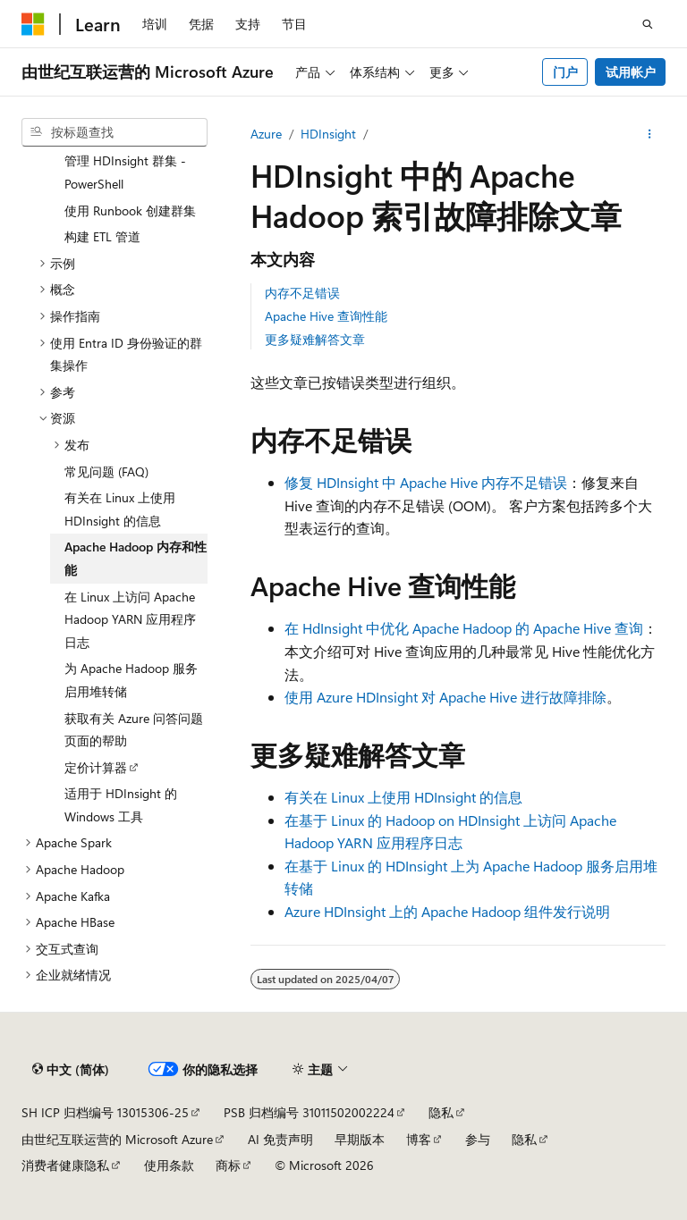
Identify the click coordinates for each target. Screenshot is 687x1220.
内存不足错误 (302, 292)
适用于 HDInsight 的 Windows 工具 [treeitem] (120, 805)
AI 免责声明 (280, 1139)
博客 (418, 1139)
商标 (228, 1165)
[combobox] (114, 132)
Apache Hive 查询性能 (326, 315)
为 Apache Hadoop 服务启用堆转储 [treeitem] (131, 680)
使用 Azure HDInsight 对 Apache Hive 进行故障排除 (445, 696)
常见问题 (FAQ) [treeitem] (106, 471)
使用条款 (169, 1165)
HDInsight (328, 133)
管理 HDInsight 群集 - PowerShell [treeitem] (125, 172)
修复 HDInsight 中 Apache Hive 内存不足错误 (425, 482)
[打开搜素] (648, 24)
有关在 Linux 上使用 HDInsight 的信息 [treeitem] (119, 509)
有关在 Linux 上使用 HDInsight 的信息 (403, 796)
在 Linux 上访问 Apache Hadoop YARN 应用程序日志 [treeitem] (130, 619)
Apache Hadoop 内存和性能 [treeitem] (135, 558)
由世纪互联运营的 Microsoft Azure (117, 1139)
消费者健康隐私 (65, 1165)
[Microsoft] (33, 24)
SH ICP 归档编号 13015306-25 (105, 1112)
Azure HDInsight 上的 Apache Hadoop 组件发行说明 (447, 911)
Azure (266, 133)
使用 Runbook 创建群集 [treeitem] (130, 210)
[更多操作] (650, 134)
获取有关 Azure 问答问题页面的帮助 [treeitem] (133, 730)
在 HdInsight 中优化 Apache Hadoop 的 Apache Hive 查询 (463, 627)
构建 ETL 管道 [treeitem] (102, 236)
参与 (477, 1139)
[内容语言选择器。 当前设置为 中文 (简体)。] (70, 1070)
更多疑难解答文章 (315, 339)
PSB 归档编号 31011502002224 (309, 1112)
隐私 (441, 1112)
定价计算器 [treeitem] (95, 767)
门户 (565, 71)
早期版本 (360, 1139)
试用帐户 (631, 71)
